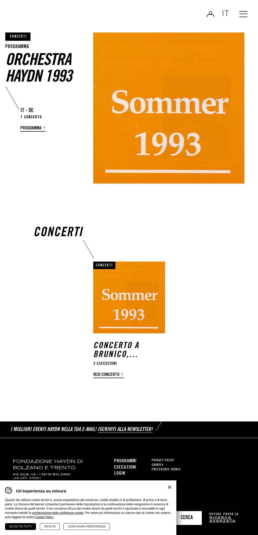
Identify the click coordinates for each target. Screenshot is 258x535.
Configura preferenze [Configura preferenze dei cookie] (87, 526)
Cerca (187, 518)
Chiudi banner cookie (170, 487)
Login (210, 14)
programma (30, 128)
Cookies (158, 465)
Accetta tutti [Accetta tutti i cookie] (21, 526)
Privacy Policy (163, 460)
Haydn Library (52, 16)
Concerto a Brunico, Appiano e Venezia (116, 351)
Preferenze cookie (166, 469)
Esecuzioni (125, 467)
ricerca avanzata (222, 519)
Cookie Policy (44, 517)
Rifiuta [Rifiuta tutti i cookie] (50, 526)
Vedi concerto (106, 375)
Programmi (125, 461)
